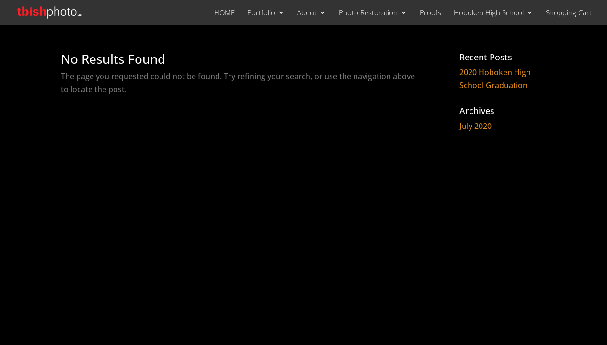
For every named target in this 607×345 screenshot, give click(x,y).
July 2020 (475, 126)
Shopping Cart (569, 13)
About (307, 13)
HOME (224, 13)
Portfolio (261, 13)
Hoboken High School (489, 13)
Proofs (430, 13)
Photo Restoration (368, 13)
